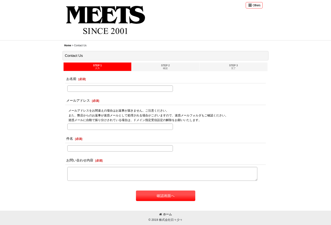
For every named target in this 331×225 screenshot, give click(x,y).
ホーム (165, 214)
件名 (69, 138)
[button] (254, 5)
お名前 (71, 79)
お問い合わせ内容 (79, 160)
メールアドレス (78, 100)
